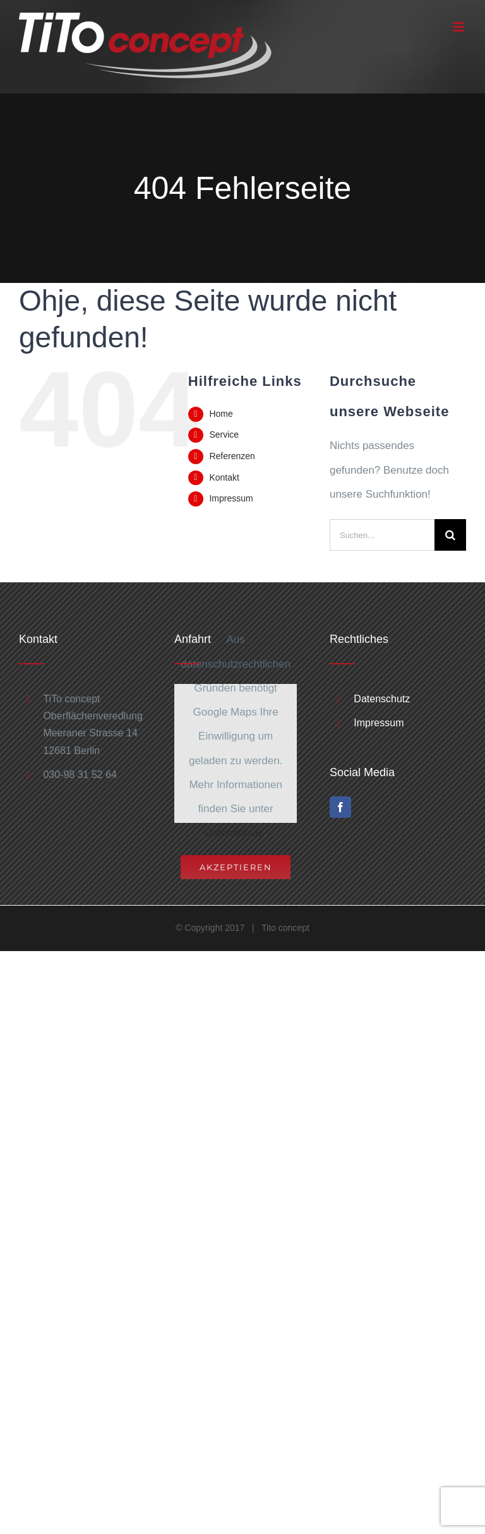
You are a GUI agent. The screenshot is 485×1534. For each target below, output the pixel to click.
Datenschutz (235, 833)
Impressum (231, 498)
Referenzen (231, 456)
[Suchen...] (382, 535)
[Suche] (450, 535)
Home (220, 414)
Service (224, 434)
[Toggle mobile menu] (459, 26)
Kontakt (224, 477)
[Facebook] (340, 807)
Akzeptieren (236, 867)
